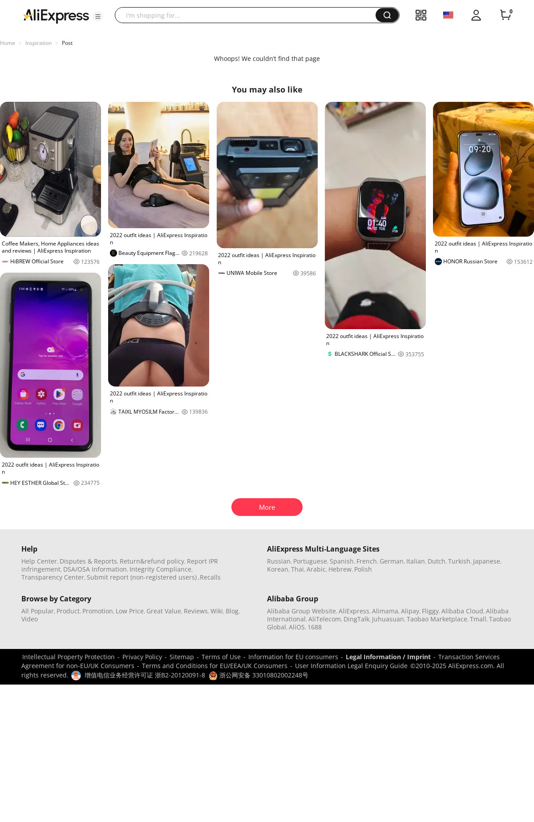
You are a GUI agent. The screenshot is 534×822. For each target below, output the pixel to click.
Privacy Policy (142, 657)
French (366, 561)
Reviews (196, 611)
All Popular (37, 611)
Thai (297, 569)
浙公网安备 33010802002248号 (258, 675)
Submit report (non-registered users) (142, 577)
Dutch (436, 561)
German (392, 561)
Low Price (130, 611)
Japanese (486, 561)
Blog (232, 611)
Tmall (478, 619)
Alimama (385, 611)
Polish (363, 569)
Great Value (163, 611)
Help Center (39, 561)
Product (68, 611)
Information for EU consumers (293, 657)
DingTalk (356, 619)
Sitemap (182, 657)
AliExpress (354, 611)
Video (29, 619)
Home (7, 43)
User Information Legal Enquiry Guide (351, 665)
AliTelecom (324, 619)
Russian (279, 561)
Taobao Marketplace (437, 619)
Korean (277, 569)
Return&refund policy (152, 561)
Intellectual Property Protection (68, 657)
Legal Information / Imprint (388, 657)
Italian (415, 561)
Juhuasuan (388, 619)
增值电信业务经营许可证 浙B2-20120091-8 (145, 675)
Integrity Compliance (160, 569)
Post (67, 43)
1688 (314, 627)
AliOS (297, 627)
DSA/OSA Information (95, 569)
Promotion (97, 611)
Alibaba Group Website (301, 611)
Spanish (342, 561)
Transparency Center (52, 577)
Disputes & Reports (88, 561)
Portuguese (310, 561)
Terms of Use (221, 657)
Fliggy (430, 611)
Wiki (216, 611)
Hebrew (340, 569)
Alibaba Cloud (462, 611)
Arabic (316, 569)
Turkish (459, 561)
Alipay (410, 611)
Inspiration (38, 43)
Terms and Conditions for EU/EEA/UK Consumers (214, 665)
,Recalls (209, 577)
